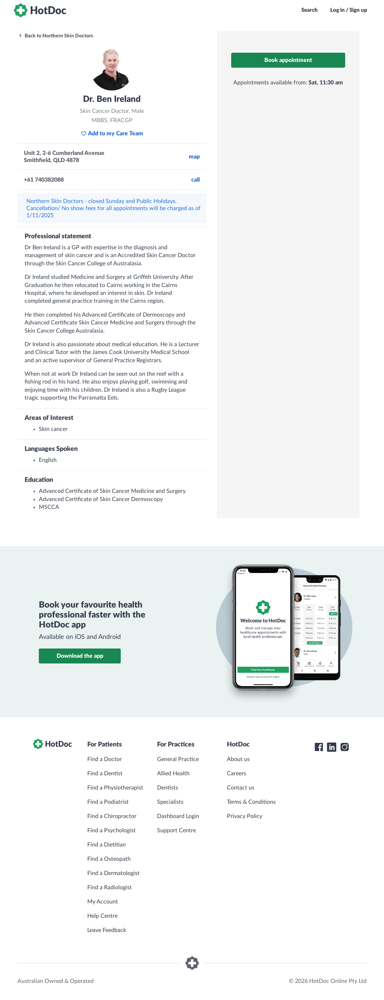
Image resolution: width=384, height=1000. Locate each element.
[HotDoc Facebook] (318, 747)
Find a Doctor (104, 759)
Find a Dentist (105, 773)
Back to (55, 35)
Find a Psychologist (111, 830)
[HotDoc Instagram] (344, 747)
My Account (102, 902)
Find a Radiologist (109, 887)
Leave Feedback (106, 930)
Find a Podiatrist (108, 802)
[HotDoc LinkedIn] (331, 747)
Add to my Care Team (112, 133)
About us (238, 759)
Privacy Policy (244, 816)
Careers (236, 773)
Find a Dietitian (106, 845)
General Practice (178, 759)
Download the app (80, 656)
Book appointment (288, 60)
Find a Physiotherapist (115, 788)
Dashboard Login (178, 816)
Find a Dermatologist (113, 873)
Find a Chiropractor (111, 816)
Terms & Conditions (251, 802)
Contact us (240, 788)
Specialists (170, 802)
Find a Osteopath (109, 859)
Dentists (167, 788)
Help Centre (102, 916)
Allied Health (173, 773)
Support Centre (176, 830)
